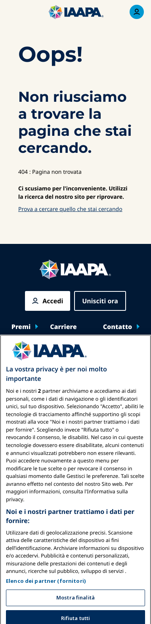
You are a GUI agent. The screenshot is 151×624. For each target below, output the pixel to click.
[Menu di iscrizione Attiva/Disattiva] (137, 12)
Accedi (52, 301)
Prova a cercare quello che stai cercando (70, 209)
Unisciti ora (100, 301)
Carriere (63, 327)
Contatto (117, 327)
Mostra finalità (75, 610)
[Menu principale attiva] (14, 12)
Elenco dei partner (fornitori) (46, 593)
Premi (21, 327)
